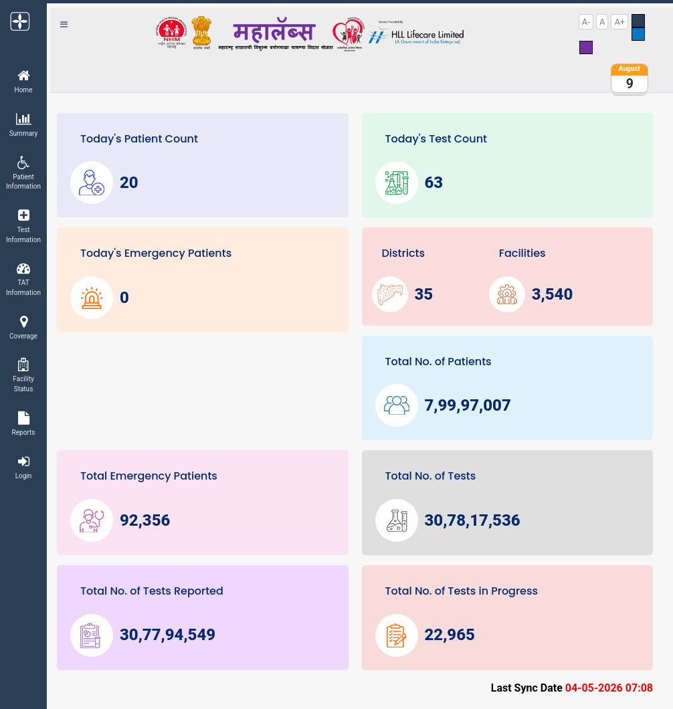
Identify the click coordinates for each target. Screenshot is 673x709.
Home (23, 81)
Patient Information (23, 173)
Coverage (23, 327)
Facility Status (23, 375)
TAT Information (23, 279)
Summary (23, 124)
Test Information (23, 226)
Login (23, 467)
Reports (23, 423)
